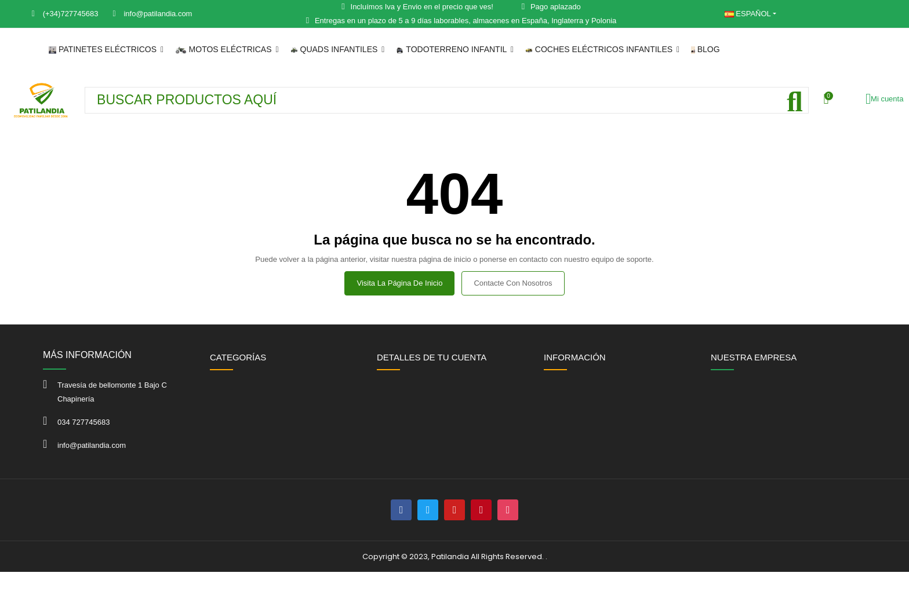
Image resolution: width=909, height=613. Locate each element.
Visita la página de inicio (399, 283)
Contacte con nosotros (513, 283)
